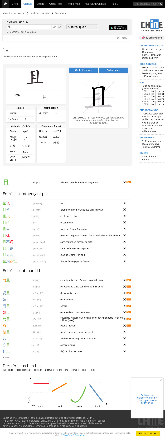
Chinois (27, 3)
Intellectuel (8, 370)
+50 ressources (150, 76)
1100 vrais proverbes (152, 141)
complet (75, 370)
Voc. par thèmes (150, 122)
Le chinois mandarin (40, 13)
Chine (15, 3)
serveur (38, 370)
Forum (145, 159)
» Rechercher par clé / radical (21, 32)
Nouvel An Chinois (95, 3)
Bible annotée (149, 131)
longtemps (93, 182)
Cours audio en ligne (152, 49)
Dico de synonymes (152, 73)
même (63, 338)
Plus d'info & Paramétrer (85, 436)
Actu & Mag (73, 3)
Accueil (21, 13)
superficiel (65, 317)
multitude (49, 370)
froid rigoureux (24, 370)
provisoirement (85, 332)
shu (66, 370)
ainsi (62, 203)
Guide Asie (55, 3)
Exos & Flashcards (151, 55)
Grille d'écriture (83, 70)
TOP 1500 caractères (153, 113)
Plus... (114, 3)
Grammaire (147, 52)
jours (59, 370)
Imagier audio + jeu (151, 116)
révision (160, 91)
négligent (77, 317)
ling (84, 370)
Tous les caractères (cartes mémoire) (152, 87)
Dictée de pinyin (150, 58)
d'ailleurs (75, 280)
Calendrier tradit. (150, 156)
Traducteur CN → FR (152, 70)
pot (92, 370)
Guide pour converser (153, 119)
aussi (63, 345)
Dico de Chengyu (150, 144)
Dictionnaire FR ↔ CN (153, 67)
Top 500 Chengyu (151, 147)
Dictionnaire (61, 13)
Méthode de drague (152, 125)
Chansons (147, 128)
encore (63, 306)
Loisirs (40, 3)
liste (152, 91)
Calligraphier (114, 70)
